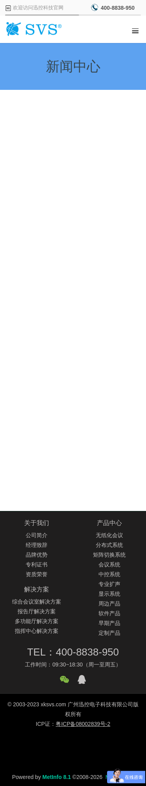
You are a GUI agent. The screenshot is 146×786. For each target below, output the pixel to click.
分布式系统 (109, 545)
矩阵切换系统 (109, 555)
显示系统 (109, 594)
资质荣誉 (36, 574)
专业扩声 (109, 584)
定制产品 (109, 633)
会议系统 (109, 564)
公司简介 (36, 535)
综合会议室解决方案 (36, 601)
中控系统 (109, 574)
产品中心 (109, 523)
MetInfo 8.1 (56, 777)
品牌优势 (36, 555)
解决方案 (36, 589)
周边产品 (109, 603)
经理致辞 (36, 545)
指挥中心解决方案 (36, 631)
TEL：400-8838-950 (73, 652)
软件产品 (109, 613)
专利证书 (36, 564)
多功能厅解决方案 (36, 621)
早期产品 (109, 623)
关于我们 (36, 523)
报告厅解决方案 (37, 611)
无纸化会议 (109, 535)
